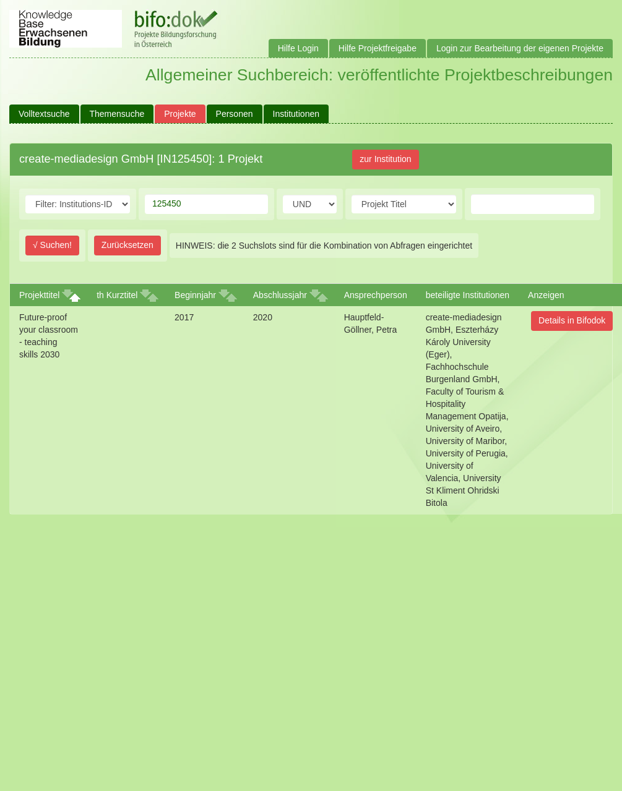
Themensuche (117, 114)
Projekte (180, 114)
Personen (234, 114)
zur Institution (385, 159)
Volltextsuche (44, 114)
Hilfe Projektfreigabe (378, 48)
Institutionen (296, 114)
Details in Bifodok (571, 320)
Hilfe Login (298, 48)
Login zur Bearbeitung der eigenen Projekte (519, 48)
